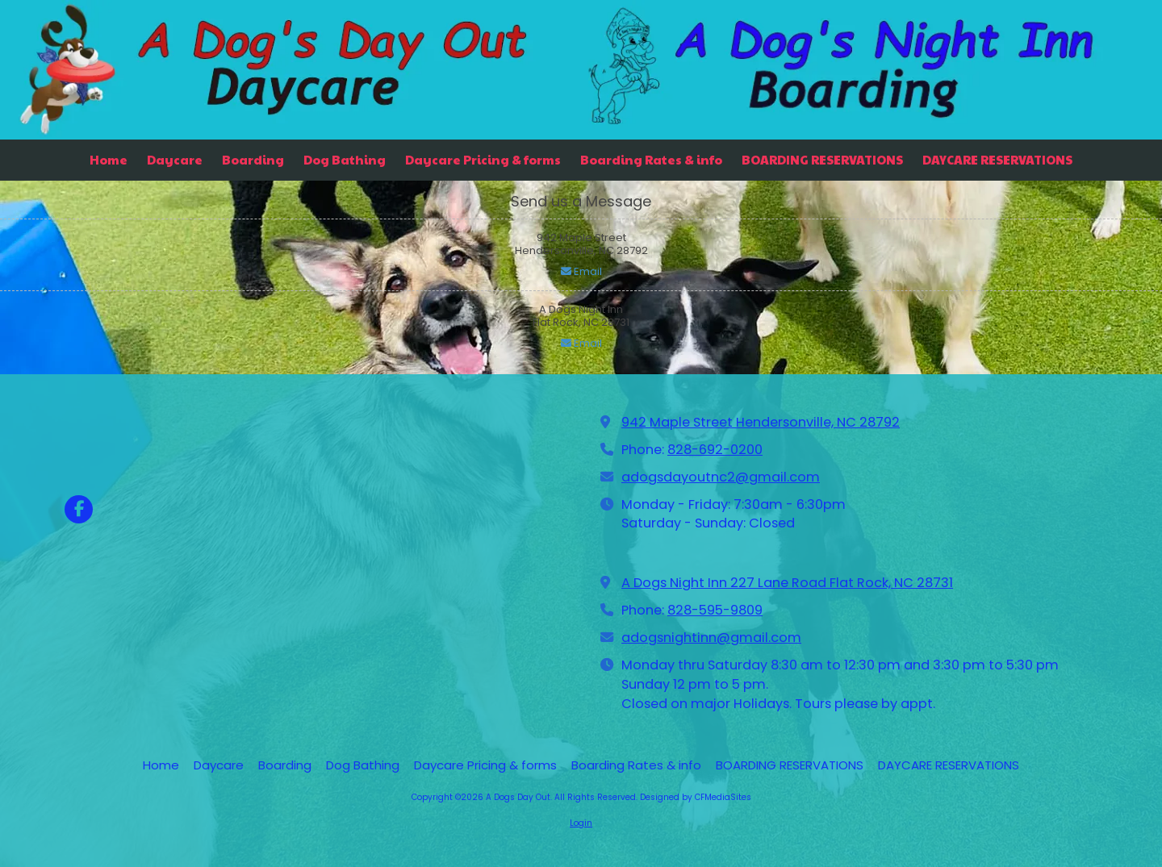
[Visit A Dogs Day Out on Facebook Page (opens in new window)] (79, 509)
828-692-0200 (715, 449)
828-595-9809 (715, 610)
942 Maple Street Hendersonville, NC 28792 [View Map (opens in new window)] (760, 422)
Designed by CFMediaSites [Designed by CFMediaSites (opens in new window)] (695, 797)
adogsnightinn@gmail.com (711, 637)
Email (581, 271)
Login (581, 823)
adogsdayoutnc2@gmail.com (720, 477)
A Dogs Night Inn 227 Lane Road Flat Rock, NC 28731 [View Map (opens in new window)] (787, 582)
